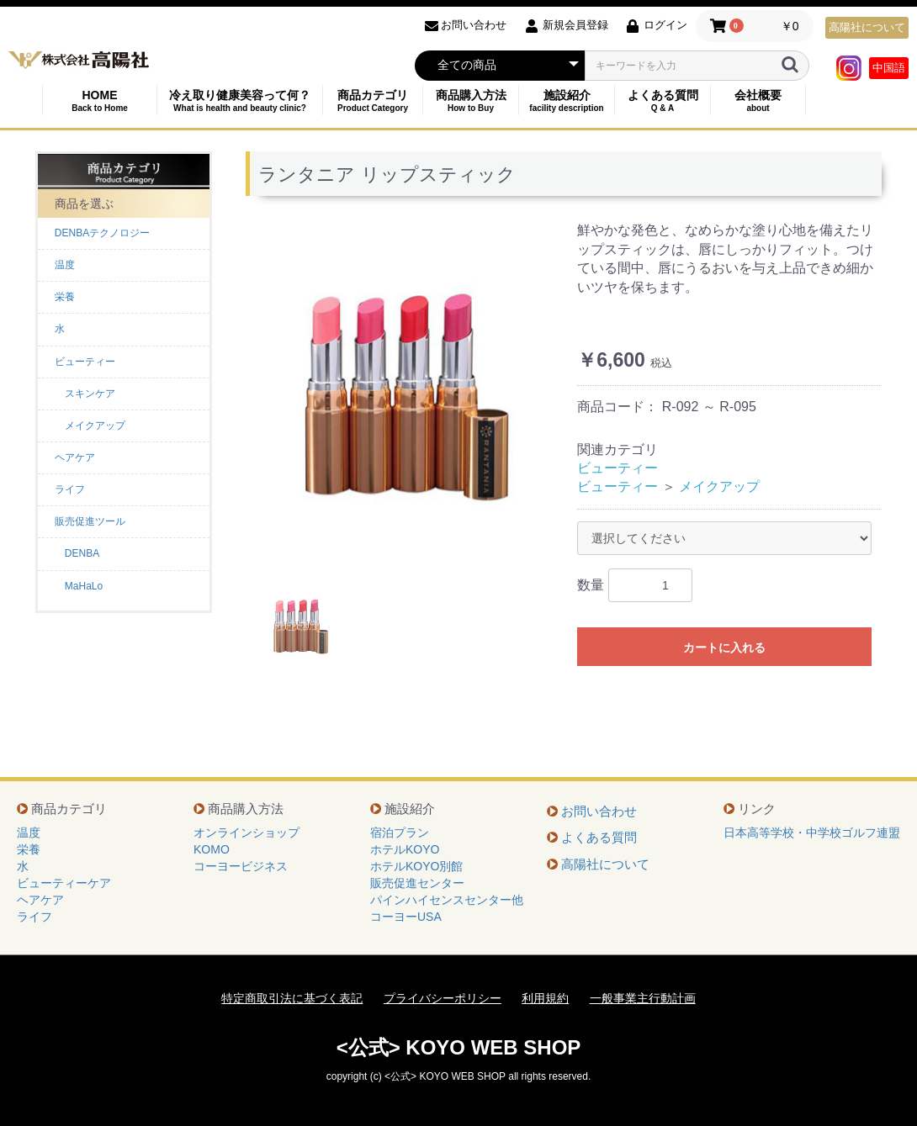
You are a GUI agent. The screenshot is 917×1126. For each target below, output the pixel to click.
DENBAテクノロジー (102, 233)
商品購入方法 (470, 100)
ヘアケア (75, 457)
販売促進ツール (90, 521)
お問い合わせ (599, 811)
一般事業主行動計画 (643, 998)
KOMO (211, 849)
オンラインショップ (246, 832)
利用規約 (545, 998)
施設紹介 (566, 100)
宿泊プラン (399, 832)
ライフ (70, 489)
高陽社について (867, 27)
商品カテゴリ (372, 100)
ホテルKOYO (404, 849)
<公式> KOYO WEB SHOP (459, 1047)
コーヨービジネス (240, 866)
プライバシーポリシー (442, 998)
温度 (65, 265)
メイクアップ (719, 486)
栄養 (65, 297)
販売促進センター (417, 883)
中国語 (888, 67)
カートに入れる (724, 647)
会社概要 (758, 100)
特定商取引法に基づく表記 (292, 998)
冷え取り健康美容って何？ (239, 100)
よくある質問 (662, 100)
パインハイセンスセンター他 (446, 900)
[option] (404, 396)
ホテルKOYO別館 (416, 866)
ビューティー (85, 361)
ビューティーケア (64, 883)
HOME (99, 100)
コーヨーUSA (406, 916)
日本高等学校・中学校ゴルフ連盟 (812, 832)
